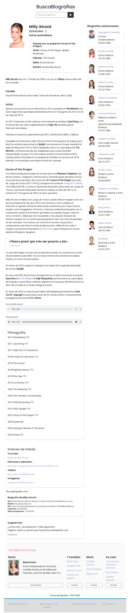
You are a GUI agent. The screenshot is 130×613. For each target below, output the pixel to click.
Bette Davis (72, 561)
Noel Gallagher (26, 278)
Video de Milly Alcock (18, 457)
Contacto (110, 604)
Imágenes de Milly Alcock (20, 482)
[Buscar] (70, 15)
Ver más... (75, 585)
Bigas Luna (91, 573)
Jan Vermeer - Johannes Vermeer (113, 564)
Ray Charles (112, 572)
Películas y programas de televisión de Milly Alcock (33, 466)
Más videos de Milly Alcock (21, 474)
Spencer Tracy (74, 570)
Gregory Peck (73, 565)
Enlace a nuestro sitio (85, 604)
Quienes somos (19, 604)
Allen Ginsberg (93, 569)
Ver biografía (35, 585)
